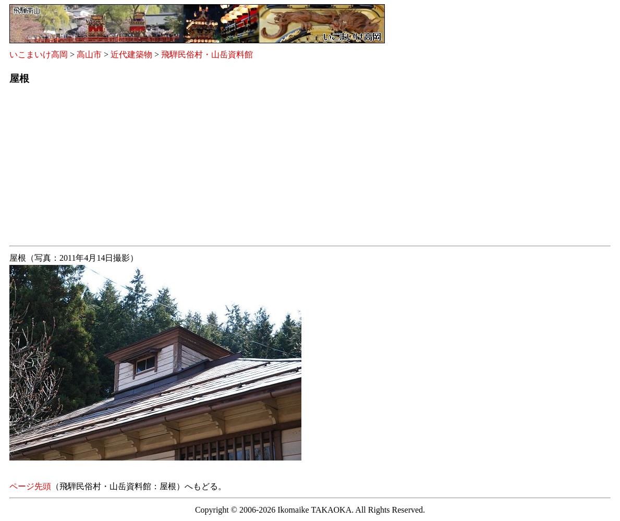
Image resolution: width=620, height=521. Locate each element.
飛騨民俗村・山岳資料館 (207, 54)
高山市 (89, 54)
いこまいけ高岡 (38, 54)
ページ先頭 (30, 486)
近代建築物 (131, 54)
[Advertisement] (310, 168)
